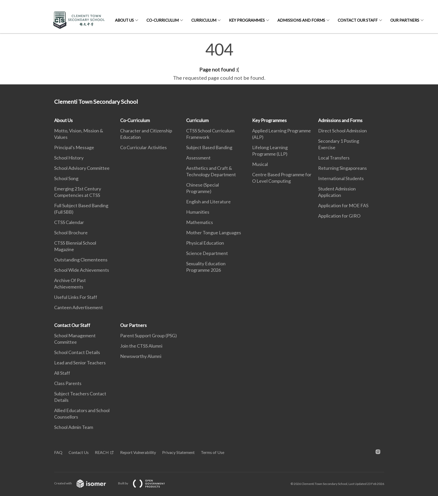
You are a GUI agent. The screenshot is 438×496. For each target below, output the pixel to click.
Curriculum (203, 20)
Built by (145, 483)
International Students (341, 178)
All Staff (62, 373)
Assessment (198, 158)
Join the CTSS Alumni (141, 346)
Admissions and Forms (301, 20)
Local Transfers (334, 158)
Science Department (207, 253)
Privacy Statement (178, 452)
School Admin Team (73, 427)
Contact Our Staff (358, 20)
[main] (219, 61)
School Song (66, 178)
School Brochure (71, 232)
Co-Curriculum (162, 20)
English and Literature (208, 201)
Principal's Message (74, 147)
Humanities (197, 212)
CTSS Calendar (69, 222)
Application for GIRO (339, 216)
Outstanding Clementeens (81, 259)
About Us (124, 20)
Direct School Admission (342, 130)
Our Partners (404, 20)
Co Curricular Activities (143, 147)
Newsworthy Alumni (140, 356)
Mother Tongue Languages (213, 232)
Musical (260, 164)
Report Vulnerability (138, 452)
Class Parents (67, 383)
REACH (102, 452)
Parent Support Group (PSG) (148, 335)
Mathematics (199, 222)
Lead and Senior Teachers (80, 362)
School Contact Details (77, 352)
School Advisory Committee (82, 168)
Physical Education (205, 243)
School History (69, 158)
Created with (84, 483)
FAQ (58, 452)
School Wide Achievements (81, 270)
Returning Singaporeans (342, 168)
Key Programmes (247, 20)
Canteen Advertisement (78, 307)
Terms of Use (212, 452)
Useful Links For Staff (75, 297)
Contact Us (79, 452)
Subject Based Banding (209, 147)
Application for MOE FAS (343, 205)
